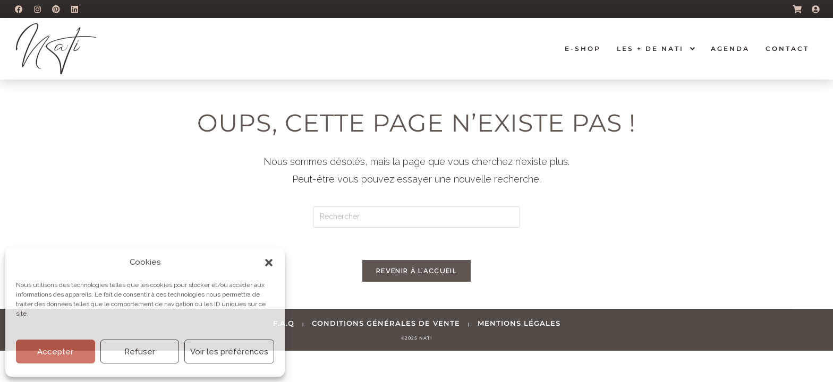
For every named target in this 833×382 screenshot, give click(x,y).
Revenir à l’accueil (416, 271)
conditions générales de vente (386, 323)
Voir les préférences (229, 352)
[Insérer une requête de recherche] (416, 217)
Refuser (139, 352)
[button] (269, 262)
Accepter (55, 352)
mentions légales (519, 323)
